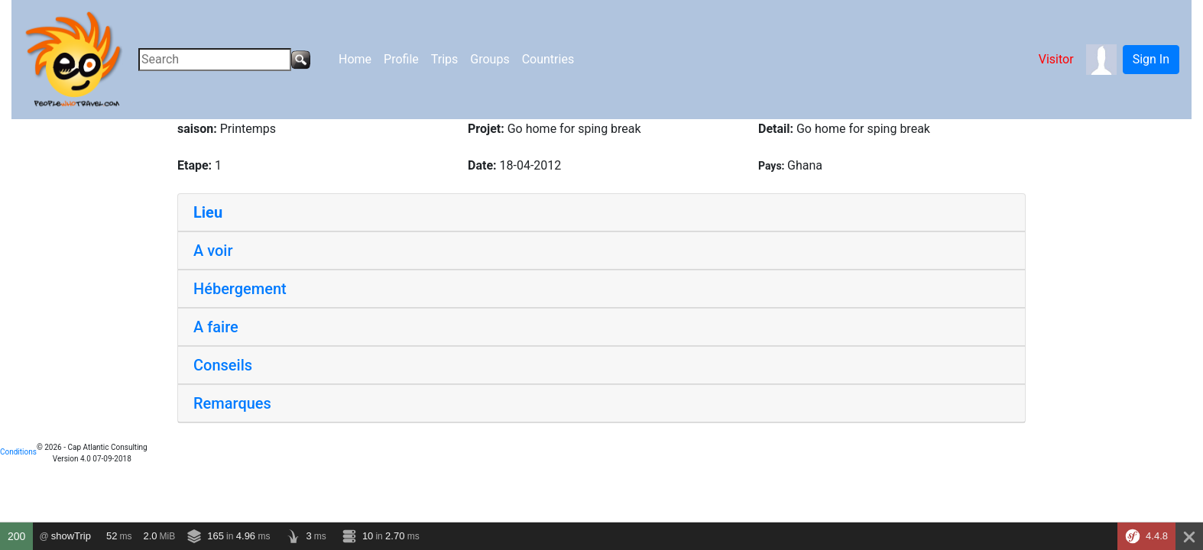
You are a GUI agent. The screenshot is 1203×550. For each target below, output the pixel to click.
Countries (548, 59)
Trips (445, 59)
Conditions (18, 452)
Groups (489, 59)
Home (355, 59)
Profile (401, 59)
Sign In (1151, 59)
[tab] (601, 212)
